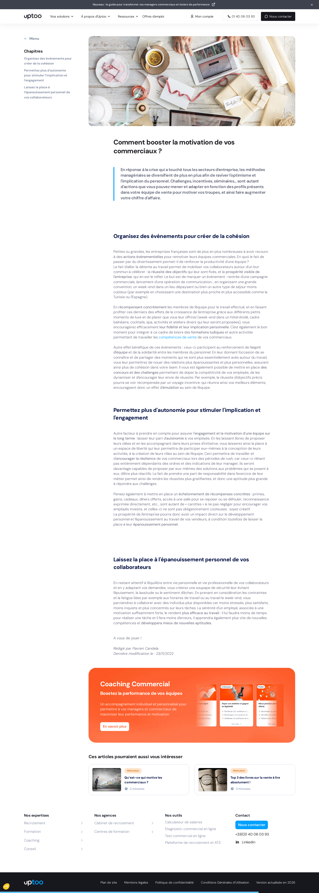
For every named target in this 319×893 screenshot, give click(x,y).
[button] (9, 885)
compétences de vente (178, 337)
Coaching (31, 840)
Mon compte (201, 16)
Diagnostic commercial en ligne (190, 828)
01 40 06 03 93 (240, 16)
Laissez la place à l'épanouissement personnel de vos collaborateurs (47, 92)
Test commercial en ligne (185, 835)
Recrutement (34, 823)
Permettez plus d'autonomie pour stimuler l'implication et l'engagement (45, 75)
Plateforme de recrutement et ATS (193, 842)
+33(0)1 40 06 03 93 (252, 834)
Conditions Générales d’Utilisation (225, 882)
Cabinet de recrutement (114, 823)
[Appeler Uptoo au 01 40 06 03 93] (240, 16)
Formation (32, 831)
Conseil (30, 848)
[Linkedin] (265, 842)
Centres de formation (111, 831)
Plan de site (108, 882)
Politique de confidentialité (174, 882)
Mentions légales (136, 882)
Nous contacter (278, 16)
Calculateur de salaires (183, 822)
